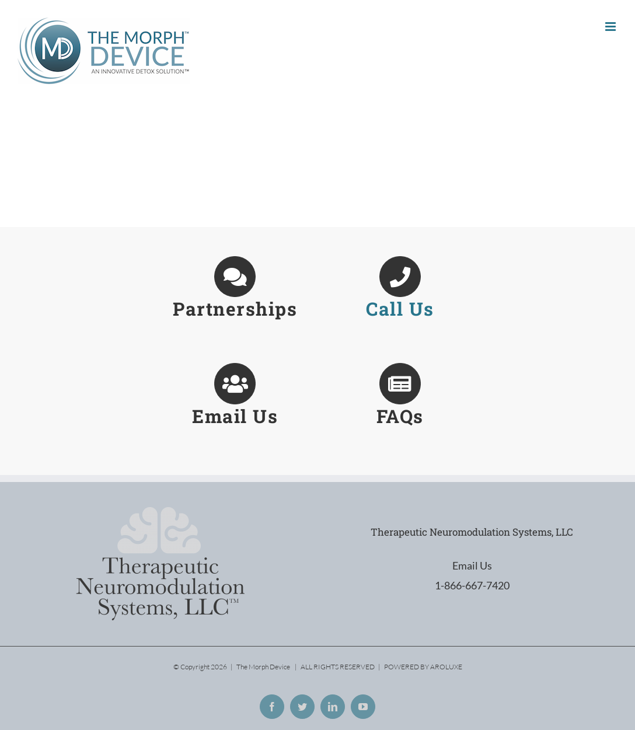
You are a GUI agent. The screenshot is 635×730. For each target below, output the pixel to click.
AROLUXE (446, 666)
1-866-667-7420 (472, 585)
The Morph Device (263, 666)
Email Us (472, 565)
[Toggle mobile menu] (611, 26)
